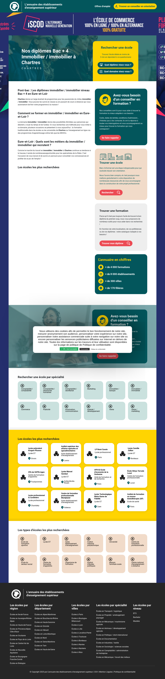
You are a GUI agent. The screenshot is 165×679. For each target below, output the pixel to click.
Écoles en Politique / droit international (112, 635)
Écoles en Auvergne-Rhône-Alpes (21, 619)
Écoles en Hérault (42, 630)
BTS (135, 613)
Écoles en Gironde (42, 626)
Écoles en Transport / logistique (109, 611)
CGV (96, 672)
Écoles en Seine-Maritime (45, 642)
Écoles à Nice (77, 652)
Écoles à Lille (77, 629)
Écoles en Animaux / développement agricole (111, 629)
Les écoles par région (19, 607)
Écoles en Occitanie (18, 635)
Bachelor (136, 617)
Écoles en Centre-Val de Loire (19, 644)
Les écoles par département (44, 607)
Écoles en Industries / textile (107, 643)
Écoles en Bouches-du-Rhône (46, 618)
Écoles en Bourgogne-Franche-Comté (18, 658)
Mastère (136, 621)
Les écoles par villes (81, 607)
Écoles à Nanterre (79, 648)
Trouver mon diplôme (116, 243)
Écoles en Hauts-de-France (20, 625)
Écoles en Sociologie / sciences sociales (112, 647)
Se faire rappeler (110, 137)
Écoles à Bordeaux (79, 640)
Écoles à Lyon (77, 625)
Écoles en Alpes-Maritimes (45, 614)
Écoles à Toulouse (79, 637)
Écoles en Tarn (40, 646)
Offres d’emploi (102, 6)
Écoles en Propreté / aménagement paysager (110, 616)
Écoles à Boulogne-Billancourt (79, 619)
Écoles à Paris (77, 614)
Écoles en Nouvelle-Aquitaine (18, 651)
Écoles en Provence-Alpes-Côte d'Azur (20, 630)
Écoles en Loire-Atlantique (45, 634)
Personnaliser (84, 349)
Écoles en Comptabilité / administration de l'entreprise (112, 651)
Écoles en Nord (41, 638)
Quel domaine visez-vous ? (115, 71)
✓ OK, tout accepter (69, 349)
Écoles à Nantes (78, 644)
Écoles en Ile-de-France (19, 614)
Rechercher (111, 192)
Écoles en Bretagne (17, 663)
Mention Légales (106, 672)
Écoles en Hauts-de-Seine (45, 649)
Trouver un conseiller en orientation (135, 6)
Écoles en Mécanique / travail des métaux (113, 657)
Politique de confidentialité (124, 672)
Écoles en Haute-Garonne (45, 622)
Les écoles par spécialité (111, 605)
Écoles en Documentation (106, 639)
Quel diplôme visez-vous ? (115, 64)
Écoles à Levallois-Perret (81, 633)
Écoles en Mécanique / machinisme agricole (110, 623)
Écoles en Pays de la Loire (20, 639)
